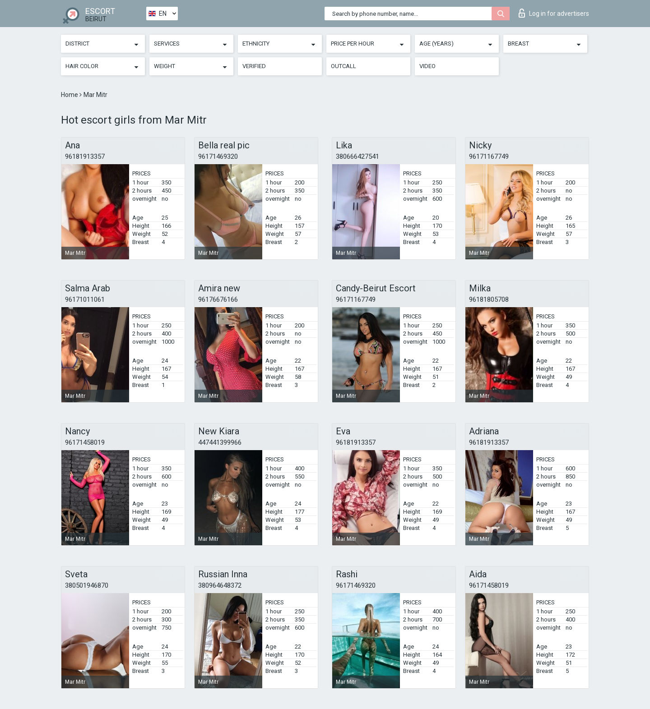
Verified (254, 66)
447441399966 (219, 442)
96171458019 (85, 442)
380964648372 (219, 585)
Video (427, 66)
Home (70, 94)
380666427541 (357, 156)
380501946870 (86, 585)
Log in (554, 13)
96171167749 (489, 156)
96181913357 (85, 156)
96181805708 (489, 299)
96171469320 (218, 156)
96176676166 (218, 299)
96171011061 (85, 299)
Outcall (343, 66)
